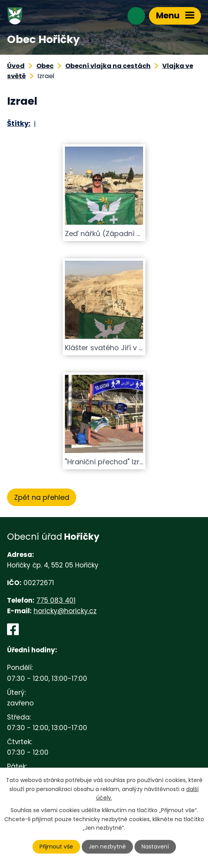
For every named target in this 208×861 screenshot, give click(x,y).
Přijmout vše (56, 846)
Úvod (16, 65)
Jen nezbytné (107, 846)
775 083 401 (55, 600)
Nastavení (155, 846)
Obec (45, 65)
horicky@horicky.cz (65, 611)
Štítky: (18, 123)
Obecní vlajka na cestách (108, 65)
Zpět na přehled (41, 497)
